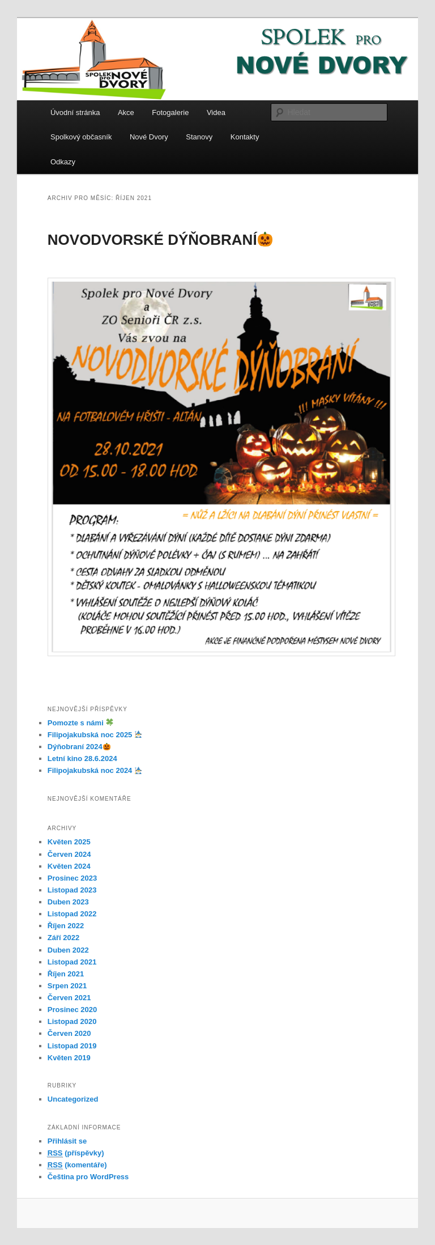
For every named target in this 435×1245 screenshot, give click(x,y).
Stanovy (199, 137)
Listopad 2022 (72, 914)
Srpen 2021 (67, 985)
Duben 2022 (68, 950)
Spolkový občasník (81, 137)
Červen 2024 (69, 854)
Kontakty (245, 137)
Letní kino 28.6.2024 (82, 758)
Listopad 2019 (72, 1046)
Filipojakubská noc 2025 (95, 734)
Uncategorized (73, 1099)
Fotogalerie (170, 112)
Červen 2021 (69, 997)
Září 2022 (63, 937)
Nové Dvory (149, 137)
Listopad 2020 (72, 1021)
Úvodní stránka (75, 112)
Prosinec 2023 (72, 878)
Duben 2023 (68, 902)
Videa (216, 112)
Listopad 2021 (72, 962)
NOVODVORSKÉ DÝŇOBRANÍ (160, 239)
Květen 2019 (69, 1057)
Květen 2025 (69, 842)
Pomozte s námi (80, 723)
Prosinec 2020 (72, 1009)
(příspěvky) (76, 1153)
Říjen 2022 (66, 925)
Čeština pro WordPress (88, 1176)
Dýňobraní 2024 (79, 746)
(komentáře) (77, 1165)
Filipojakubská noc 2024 (95, 770)
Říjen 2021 (66, 974)
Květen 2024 (69, 866)
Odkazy (62, 162)
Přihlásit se (67, 1141)
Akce (126, 112)
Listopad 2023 (72, 890)
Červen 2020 (69, 1033)
